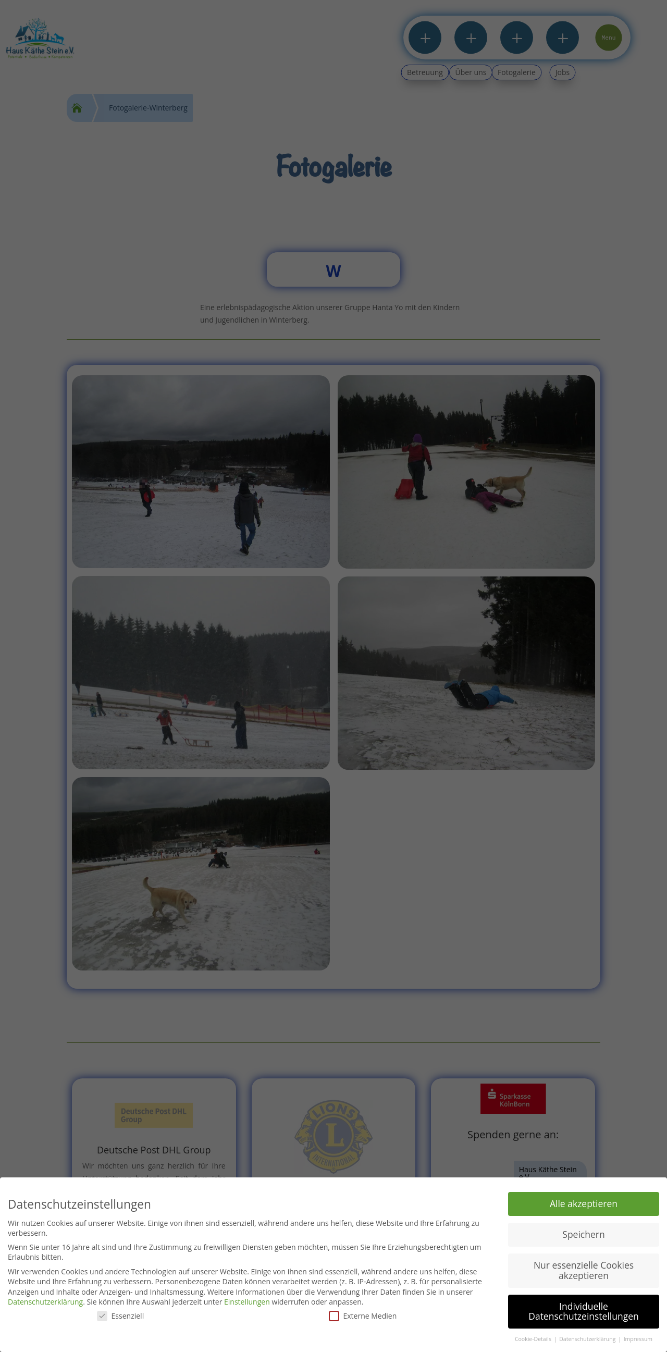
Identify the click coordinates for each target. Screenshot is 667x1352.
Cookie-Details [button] (534, 1339)
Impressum (638, 1339)
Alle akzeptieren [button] (583, 1203)
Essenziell (120, 1316)
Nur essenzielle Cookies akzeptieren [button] (584, 1270)
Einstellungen (247, 1302)
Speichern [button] (583, 1234)
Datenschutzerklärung (45, 1302)
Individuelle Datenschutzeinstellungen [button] (583, 1311)
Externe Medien (363, 1316)
